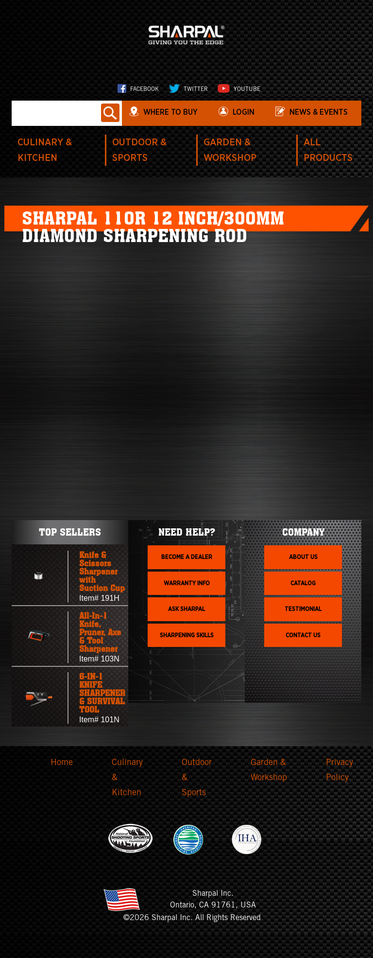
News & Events (318, 112)
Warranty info (187, 583)
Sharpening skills (187, 635)
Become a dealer (186, 557)
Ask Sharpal (186, 609)
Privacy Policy (339, 771)
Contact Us (303, 635)
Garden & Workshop (269, 771)
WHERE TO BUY (170, 112)
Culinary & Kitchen (127, 778)
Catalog (303, 583)
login (243, 112)
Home (62, 763)
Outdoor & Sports (197, 778)
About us (303, 557)
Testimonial (303, 609)
